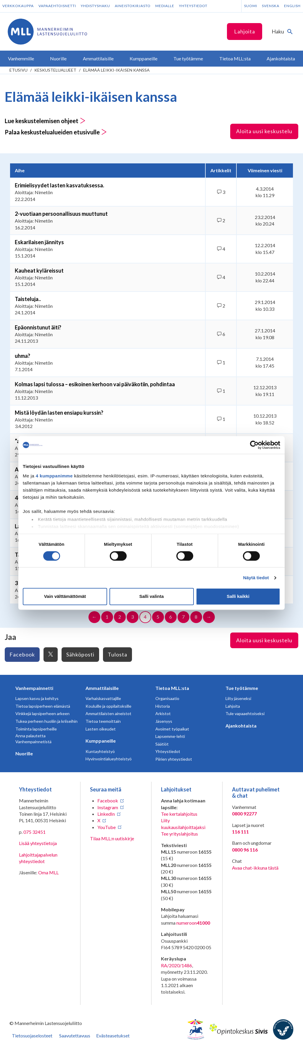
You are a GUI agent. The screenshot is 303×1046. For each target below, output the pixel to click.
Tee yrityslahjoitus (179, 833)
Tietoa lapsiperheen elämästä (42, 706)
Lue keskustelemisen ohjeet (45, 120)
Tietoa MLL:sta (172, 688)
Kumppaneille (101, 741)
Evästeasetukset (113, 1035)
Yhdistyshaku (95, 6)
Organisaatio (167, 698)
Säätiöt (162, 743)
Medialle (164, 6)
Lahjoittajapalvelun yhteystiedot (38, 858)
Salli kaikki (238, 596)
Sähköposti (80, 654)
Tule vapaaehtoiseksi (245, 713)
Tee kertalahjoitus (179, 814)
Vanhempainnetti (34, 688)
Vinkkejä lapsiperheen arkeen (42, 713)
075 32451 (34, 832)
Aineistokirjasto (133, 6)
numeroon (193, 923)
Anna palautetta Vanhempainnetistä (33, 738)
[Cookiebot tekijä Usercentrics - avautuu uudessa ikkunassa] (254, 444)
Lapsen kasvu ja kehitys (37, 698)
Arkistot (163, 713)
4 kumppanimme (54, 475)
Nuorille (24, 753)
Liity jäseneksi (238, 698)
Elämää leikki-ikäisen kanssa (116, 70)
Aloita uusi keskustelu (264, 131)
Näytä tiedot (256, 577)
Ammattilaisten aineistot (108, 713)
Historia (162, 706)
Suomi (250, 6)
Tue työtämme (241, 688)
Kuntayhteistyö (100, 751)
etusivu (18, 70)
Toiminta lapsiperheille (36, 728)
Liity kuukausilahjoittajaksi (183, 824)
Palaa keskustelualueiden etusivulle (56, 132)
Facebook (22, 654)
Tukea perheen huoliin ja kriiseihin (46, 721)
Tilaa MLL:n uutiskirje (112, 838)
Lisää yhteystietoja (38, 843)
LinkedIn (106, 814)
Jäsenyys (163, 721)
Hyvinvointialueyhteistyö (109, 758)
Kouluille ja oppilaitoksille (108, 706)
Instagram (107, 807)
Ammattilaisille (102, 688)
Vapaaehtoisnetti (57, 6)
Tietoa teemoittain (103, 721)
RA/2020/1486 (176, 965)
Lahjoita (244, 31)
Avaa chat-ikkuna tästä (255, 867)
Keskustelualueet (55, 70)
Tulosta (117, 654)
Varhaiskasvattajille (103, 698)
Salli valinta (151, 596)
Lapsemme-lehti (170, 736)
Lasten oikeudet (101, 728)
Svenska (270, 6)
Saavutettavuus (74, 1035)
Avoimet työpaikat (172, 728)
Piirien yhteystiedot (173, 759)
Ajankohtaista (241, 725)
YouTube (106, 827)
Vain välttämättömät (65, 596)
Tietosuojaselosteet (32, 1035)
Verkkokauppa (18, 6)
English (292, 6)
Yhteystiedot (193, 6)
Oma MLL (48, 872)
